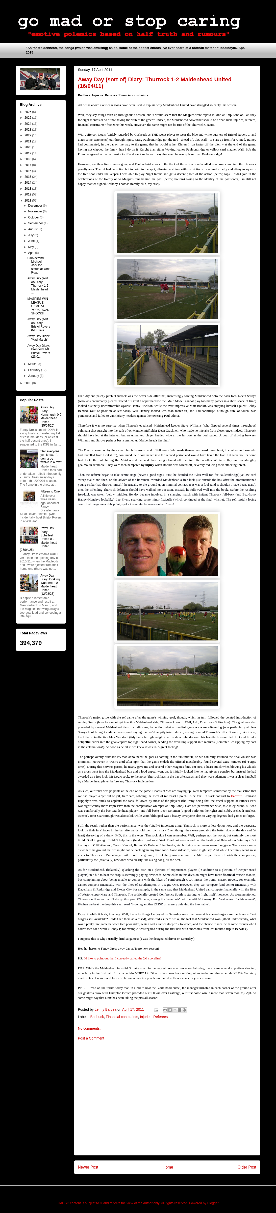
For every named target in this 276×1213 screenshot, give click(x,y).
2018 (28, 159)
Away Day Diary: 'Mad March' (38, 337)
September (36, 223)
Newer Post (88, 1167)
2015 (28, 177)
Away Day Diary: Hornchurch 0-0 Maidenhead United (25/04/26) (50, 416)
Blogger (212, 1203)
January (34, 376)
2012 (28, 194)
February (34, 370)
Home (168, 1167)
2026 (28, 112)
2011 (28, 200)
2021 (28, 141)
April (31, 253)
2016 (28, 171)
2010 (28, 383)
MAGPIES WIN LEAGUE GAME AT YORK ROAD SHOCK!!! (38, 306)
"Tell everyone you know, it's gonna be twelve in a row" (51, 457)
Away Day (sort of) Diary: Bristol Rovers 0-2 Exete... (38, 324)
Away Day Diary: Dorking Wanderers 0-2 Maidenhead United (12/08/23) (50, 585)
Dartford (236, 796)
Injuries (145, 1017)
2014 (28, 182)
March (32, 364)
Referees (160, 1017)
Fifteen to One (50, 491)
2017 (28, 165)
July (31, 235)
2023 (28, 129)
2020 (28, 147)
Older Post (247, 1167)
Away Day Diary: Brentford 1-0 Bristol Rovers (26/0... (38, 351)
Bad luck (97, 1017)
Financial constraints (122, 1017)
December (35, 205)
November (35, 211)
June (31, 241)
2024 (28, 124)
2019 (28, 153)
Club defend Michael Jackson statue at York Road (38, 265)
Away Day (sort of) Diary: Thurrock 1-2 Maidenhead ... (37, 286)
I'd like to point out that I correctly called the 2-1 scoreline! (122, 958)
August (33, 229)
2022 (28, 135)
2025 (28, 117)
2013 (28, 188)
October (34, 217)
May (31, 247)
